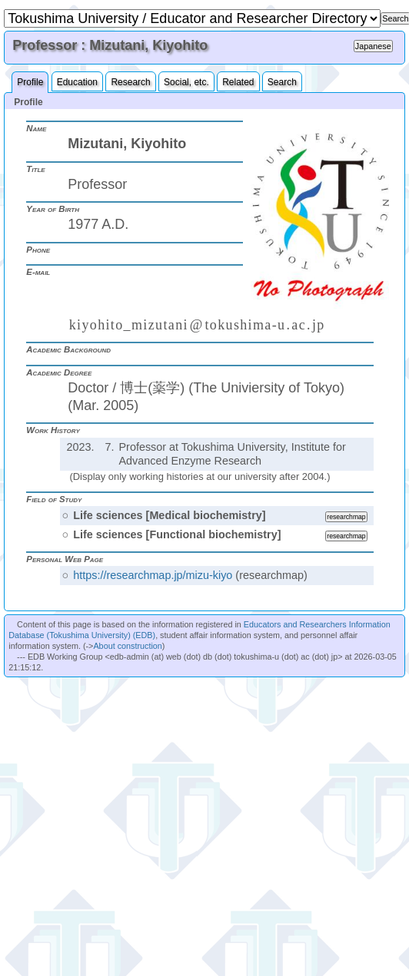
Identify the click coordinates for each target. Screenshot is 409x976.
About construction (127, 645)
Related (238, 82)
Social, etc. (186, 82)
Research (130, 82)
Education (77, 82)
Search (282, 82)
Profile (30, 82)
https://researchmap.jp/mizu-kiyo (152, 575)
